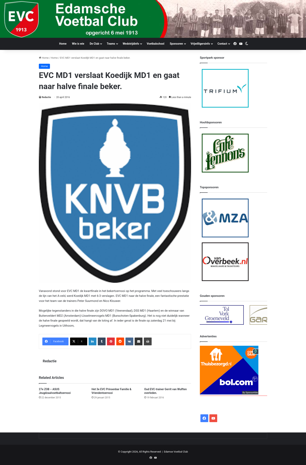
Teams (111, 43)
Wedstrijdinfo (131, 43)
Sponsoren (176, 43)
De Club (94, 43)
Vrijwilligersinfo (200, 43)
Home (62, 43)
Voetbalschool (155, 43)
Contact (222, 43)
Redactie (46, 97)
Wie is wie (78, 43)
